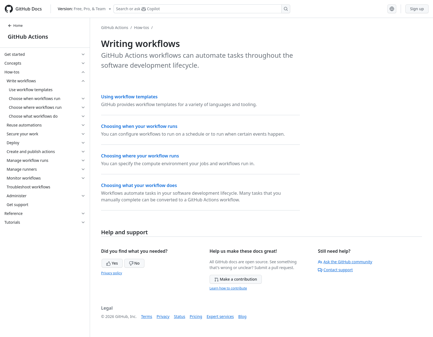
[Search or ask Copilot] (201, 8)
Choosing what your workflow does (139, 185)
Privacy (163, 316)
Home (15, 25)
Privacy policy (111, 273)
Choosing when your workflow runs (139, 126)
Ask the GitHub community (345, 261)
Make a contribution (235, 279)
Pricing (196, 316)
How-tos (141, 27)
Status (179, 316)
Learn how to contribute (228, 288)
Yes (112, 263)
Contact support (335, 269)
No (134, 263)
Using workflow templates (129, 97)
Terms (146, 316)
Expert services (220, 316)
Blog (242, 316)
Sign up (417, 8)
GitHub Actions (28, 36)
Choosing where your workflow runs (140, 156)
